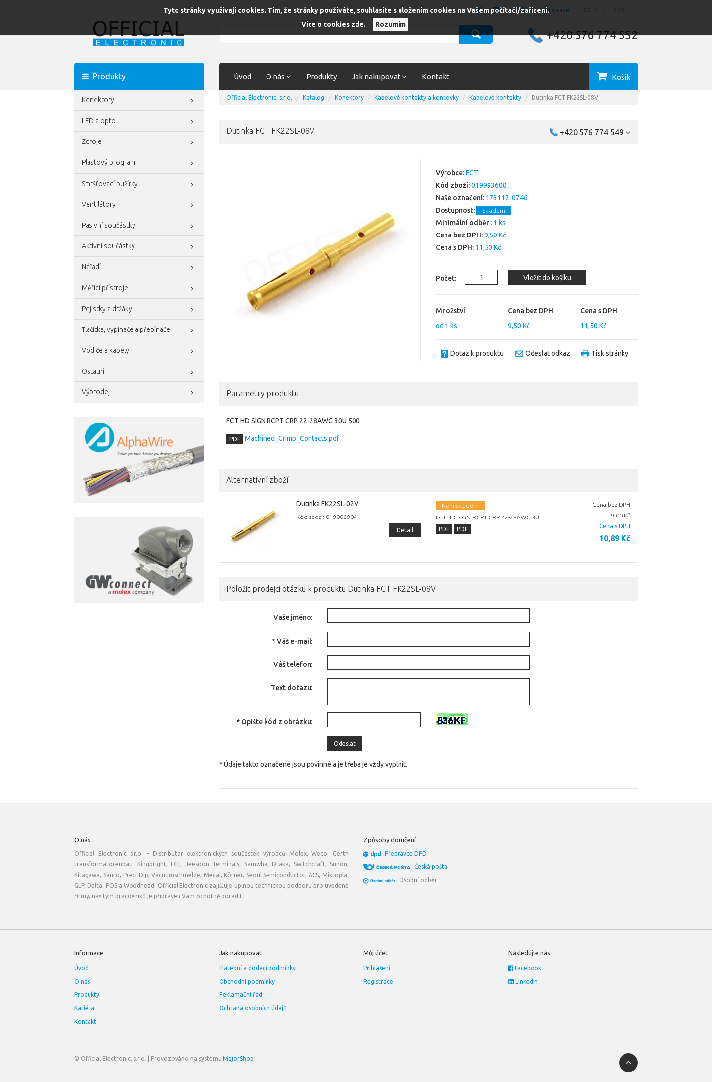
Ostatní (139, 372)
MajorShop (238, 1058)
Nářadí (139, 268)
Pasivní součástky (139, 226)
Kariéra (84, 1008)
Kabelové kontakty (495, 97)
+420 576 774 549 (595, 132)
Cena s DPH (598, 311)
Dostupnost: (455, 210)
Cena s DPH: (455, 247)
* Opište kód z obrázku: (274, 722)
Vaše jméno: (292, 617)
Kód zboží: (453, 185)
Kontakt (435, 76)
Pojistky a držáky (139, 310)
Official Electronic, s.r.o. (259, 97)
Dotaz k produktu (477, 353)
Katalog (313, 97)
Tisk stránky (609, 353)
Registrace (378, 981)
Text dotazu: (291, 688)
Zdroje (139, 142)
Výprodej (139, 393)
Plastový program (139, 163)
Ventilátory (139, 205)
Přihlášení (376, 968)
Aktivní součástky (139, 247)
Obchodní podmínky (247, 981)
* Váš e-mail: (292, 641)
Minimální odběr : (464, 223)
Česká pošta (430, 866)
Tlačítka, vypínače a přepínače (139, 330)
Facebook (524, 968)
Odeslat (345, 743)
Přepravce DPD (406, 853)
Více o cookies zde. (333, 24)
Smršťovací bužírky (139, 184)
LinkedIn (523, 981)
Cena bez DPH (530, 311)
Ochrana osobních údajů (253, 1008)
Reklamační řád (240, 994)
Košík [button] (621, 77)
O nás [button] (278, 76)
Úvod (242, 76)
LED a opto (139, 122)
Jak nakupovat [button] (379, 76)
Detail (405, 530)
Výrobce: (450, 173)
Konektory (139, 101)
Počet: (440, 278)
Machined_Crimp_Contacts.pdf (291, 438)
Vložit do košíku (547, 278)
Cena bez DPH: (459, 235)
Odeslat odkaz (547, 353)
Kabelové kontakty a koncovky (416, 97)
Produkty (321, 76)
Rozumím (390, 24)
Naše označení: (460, 198)
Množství (450, 311)
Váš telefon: (292, 664)
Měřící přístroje (139, 289)
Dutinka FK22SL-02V (327, 504)
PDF (234, 439)
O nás (82, 981)
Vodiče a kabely (139, 351)
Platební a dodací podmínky (257, 968)
